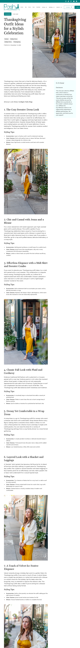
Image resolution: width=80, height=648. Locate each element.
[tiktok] (68, 1)
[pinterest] (71, 1)
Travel (34, 7)
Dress (16, 102)
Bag (30, 102)
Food (25, 7)
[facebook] (76, 1)
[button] (44, 7)
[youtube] (74, 1)
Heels (27, 102)
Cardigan (21, 102)
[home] (12, 7)
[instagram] (66, 1)
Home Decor (38, 7)
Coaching (43, 7)
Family (29, 7)
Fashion (22, 7)
